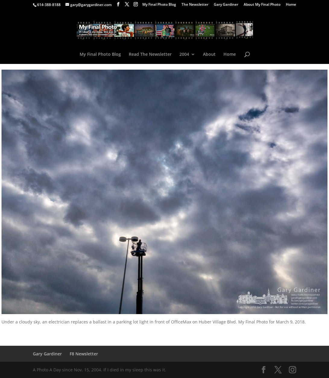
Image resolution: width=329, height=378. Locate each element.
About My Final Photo (262, 5)
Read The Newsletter (150, 54)
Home (291, 5)
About (209, 54)
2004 (184, 54)
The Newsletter (195, 5)
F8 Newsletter (84, 354)
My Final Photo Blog (159, 5)
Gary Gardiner (226, 5)
